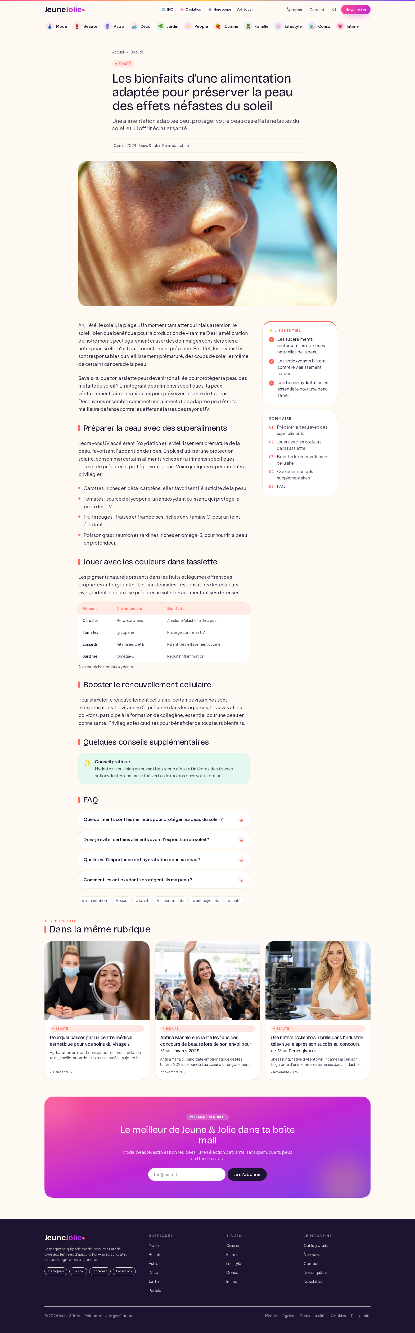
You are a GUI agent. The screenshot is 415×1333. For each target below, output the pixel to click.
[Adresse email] (186, 1174)
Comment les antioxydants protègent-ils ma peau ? (164, 880)
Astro (154, 1263)
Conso (232, 1272)
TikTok (78, 1271)
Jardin (154, 1281)
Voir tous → (246, 9)
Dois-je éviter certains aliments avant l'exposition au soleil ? (164, 839)
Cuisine (232, 1245)
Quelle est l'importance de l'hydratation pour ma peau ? (164, 859)
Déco (153, 1272)
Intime (231, 1281)
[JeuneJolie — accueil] (64, 10)
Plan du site (361, 1315)
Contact (316, 9)
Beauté (136, 52)
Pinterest (100, 1271)
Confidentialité (312, 1315)
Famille (232, 1254)
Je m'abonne (247, 1174)
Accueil (118, 52)
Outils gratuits (316, 1245)
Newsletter (355, 9)
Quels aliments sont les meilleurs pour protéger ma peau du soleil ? (164, 819)
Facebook (124, 1271)
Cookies (338, 1315)
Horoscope (219, 9)
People (155, 1290)
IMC (167, 9)
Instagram (56, 1271)
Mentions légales (279, 1315)
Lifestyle (233, 1263)
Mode (154, 1245)
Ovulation (190, 9)
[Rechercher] (334, 9)
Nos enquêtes (316, 1272)
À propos (294, 9)
